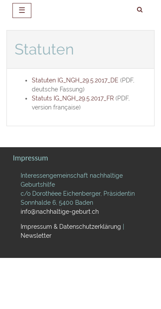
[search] (140, 10)
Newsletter (36, 235)
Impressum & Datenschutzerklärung (71, 226)
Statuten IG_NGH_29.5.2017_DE (75, 80)
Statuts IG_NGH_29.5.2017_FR (73, 98)
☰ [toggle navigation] (21, 10)
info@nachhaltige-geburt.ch (60, 211)
